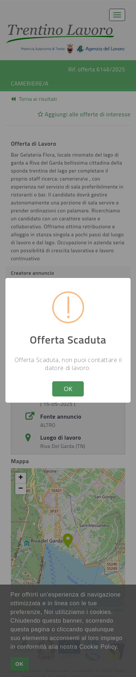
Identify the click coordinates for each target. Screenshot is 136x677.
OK (68, 389)
